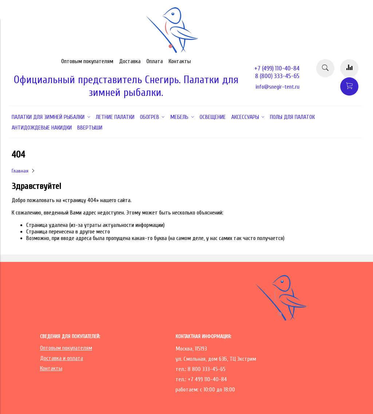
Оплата (154, 61)
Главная (20, 171)
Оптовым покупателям (87, 61)
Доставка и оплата (61, 358)
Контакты (180, 61)
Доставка (130, 61)
